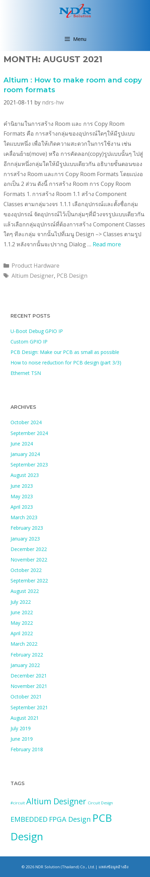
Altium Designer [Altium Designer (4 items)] (56, 801)
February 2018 (26, 749)
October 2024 (26, 422)
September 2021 (29, 707)
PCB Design (72, 276)
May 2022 (21, 622)
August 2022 (24, 591)
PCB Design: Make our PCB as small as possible (64, 352)
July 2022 (20, 602)
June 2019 (21, 738)
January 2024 (25, 454)
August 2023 (24, 475)
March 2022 (23, 643)
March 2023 (23, 517)
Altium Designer (33, 276)
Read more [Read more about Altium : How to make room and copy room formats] (107, 244)
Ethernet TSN (25, 373)
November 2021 (28, 686)
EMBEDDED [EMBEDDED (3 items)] (29, 819)
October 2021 (26, 696)
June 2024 (21, 443)
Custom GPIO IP (29, 341)
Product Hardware (35, 265)
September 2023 (29, 464)
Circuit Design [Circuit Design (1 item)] (100, 802)
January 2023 (25, 538)
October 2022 (26, 570)
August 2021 (24, 718)
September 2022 (29, 580)
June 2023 (21, 486)
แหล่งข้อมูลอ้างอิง (113, 866)
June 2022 (21, 612)
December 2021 (28, 675)
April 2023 (21, 506)
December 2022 (28, 549)
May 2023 (21, 496)
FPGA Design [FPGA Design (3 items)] (70, 819)
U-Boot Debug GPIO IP (36, 331)
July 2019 (20, 728)
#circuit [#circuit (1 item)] (17, 802)
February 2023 (26, 527)
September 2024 (29, 433)
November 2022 (28, 559)
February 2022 (26, 654)
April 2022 (21, 633)
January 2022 (25, 665)
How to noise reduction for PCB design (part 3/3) (65, 362)
